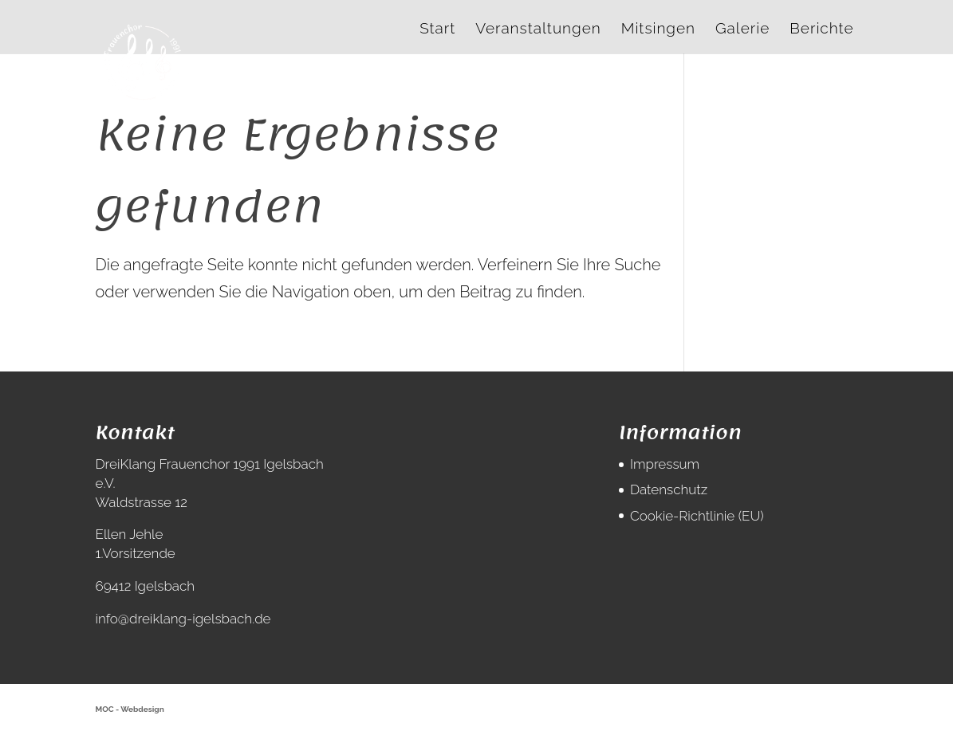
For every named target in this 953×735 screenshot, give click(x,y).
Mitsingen (658, 29)
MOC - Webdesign (130, 709)
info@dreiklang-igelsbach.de (183, 619)
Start (437, 29)
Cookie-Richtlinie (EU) (697, 516)
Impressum (664, 464)
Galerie (742, 29)
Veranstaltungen (538, 29)
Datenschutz (668, 489)
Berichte (821, 29)
